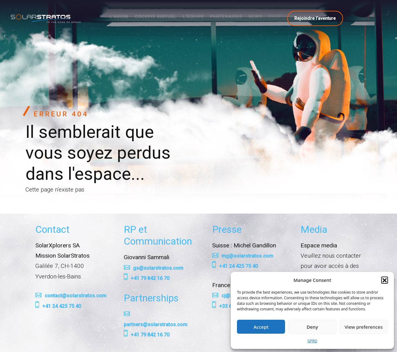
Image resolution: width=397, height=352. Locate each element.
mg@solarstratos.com (247, 256)
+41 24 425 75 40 (61, 306)
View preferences (364, 327)
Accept (261, 327)
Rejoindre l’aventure (315, 17)
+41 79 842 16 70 (150, 278)
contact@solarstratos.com (75, 296)
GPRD (312, 341)
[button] (384, 280)
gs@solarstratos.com (158, 268)
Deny (312, 327)
